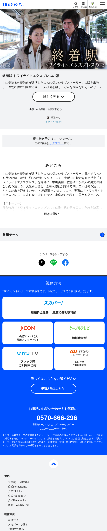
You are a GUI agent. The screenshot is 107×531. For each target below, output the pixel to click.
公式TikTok (14, 491)
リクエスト (56, 143)
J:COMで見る (16, 529)
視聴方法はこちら (52, 388)
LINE (53, 262)
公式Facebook (16, 500)
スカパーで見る (18, 524)
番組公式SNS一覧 (18, 505)
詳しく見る (51, 97)
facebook (65, 262)
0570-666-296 (57, 417)
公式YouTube (15, 495)
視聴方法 (92, 6)
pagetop (53, 463)
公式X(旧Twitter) (17, 482)
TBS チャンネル (13, 4)
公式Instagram (16, 486)
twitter (42, 262)
